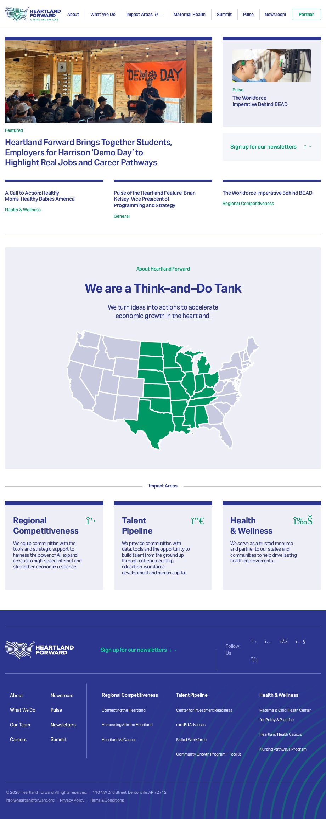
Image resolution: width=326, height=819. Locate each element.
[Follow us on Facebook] (283, 641)
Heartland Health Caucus (280, 734)
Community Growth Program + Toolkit (208, 754)
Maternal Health (190, 14)
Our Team (20, 725)
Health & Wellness (278, 695)
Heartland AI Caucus (119, 739)
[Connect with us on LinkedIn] (254, 659)
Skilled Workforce (191, 739)
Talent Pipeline (191, 695)
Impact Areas (140, 14)
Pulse (248, 14)
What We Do (103, 14)
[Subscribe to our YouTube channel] (300, 641)
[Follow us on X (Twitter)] (254, 641)
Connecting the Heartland (124, 710)
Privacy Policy (72, 800)
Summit (224, 14)
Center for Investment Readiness (204, 710)
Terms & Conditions (107, 800)
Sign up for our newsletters (138, 649)
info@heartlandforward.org (30, 800)
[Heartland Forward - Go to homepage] (33, 14)
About (73, 14)
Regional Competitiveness (130, 695)
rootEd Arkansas (191, 724)
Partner (306, 14)
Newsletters (63, 725)
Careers (18, 739)
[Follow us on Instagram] (268, 641)
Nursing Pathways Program (283, 749)
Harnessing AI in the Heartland (127, 724)
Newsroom (275, 14)
